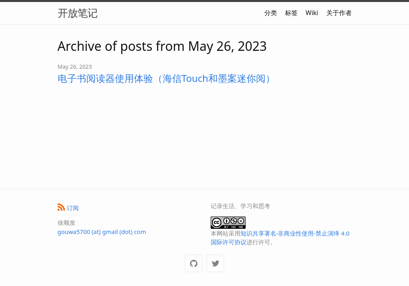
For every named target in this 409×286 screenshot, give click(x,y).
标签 (291, 12)
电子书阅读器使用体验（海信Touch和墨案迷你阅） (166, 78)
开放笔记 (77, 13)
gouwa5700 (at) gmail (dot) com (102, 232)
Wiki (312, 12)
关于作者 (339, 12)
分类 (270, 12)
